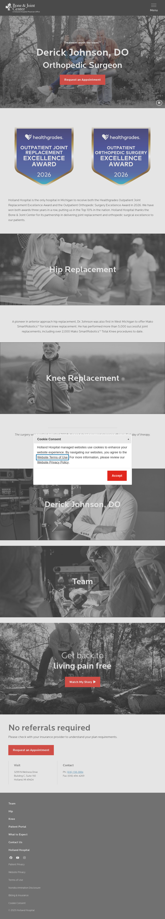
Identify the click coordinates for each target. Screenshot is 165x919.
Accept (117, 475)
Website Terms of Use (52, 457)
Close (128, 439)
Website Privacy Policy (53, 462)
